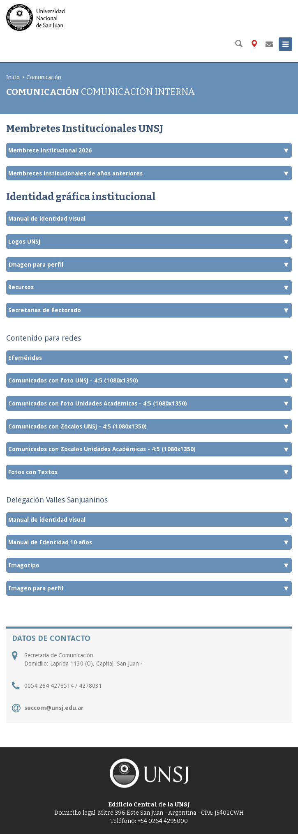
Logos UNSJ (149, 241)
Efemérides (149, 357)
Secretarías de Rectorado (149, 310)
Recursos (149, 287)
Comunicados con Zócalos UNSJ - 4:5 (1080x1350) (149, 426)
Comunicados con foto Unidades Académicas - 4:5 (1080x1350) (149, 403)
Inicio (13, 77)
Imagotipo (149, 565)
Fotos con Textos (149, 472)
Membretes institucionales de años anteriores (149, 173)
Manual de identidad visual (149, 218)
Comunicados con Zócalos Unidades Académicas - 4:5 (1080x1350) (149, 449)
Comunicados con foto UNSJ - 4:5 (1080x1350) (149, 380)
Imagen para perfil (149, 264)
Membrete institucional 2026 (149, 150)
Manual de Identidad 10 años (149, 542)
